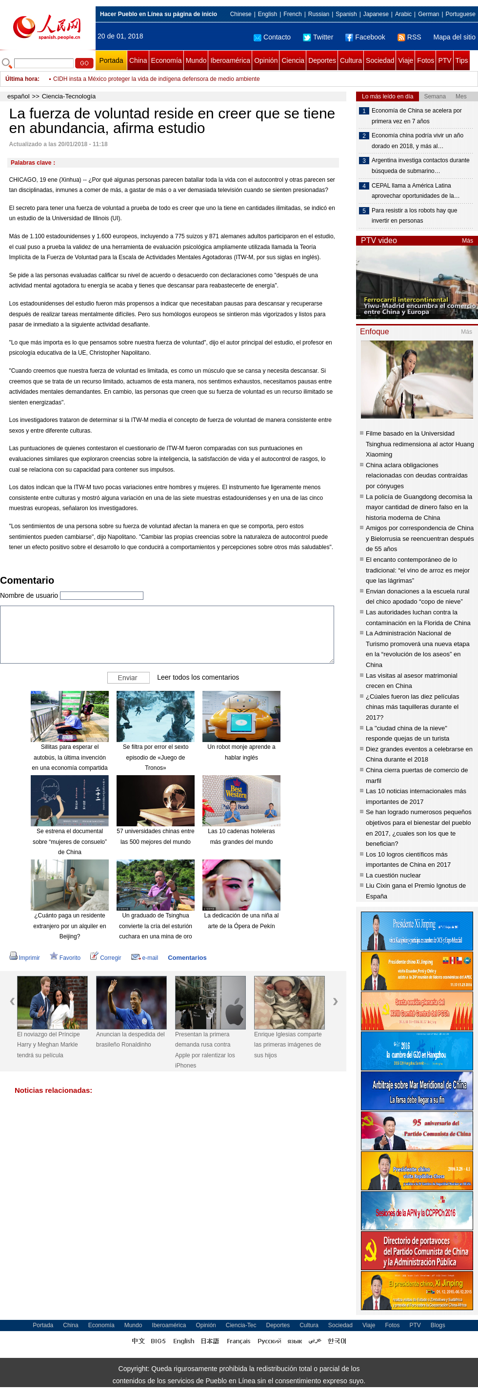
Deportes (322, 60)
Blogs (438, 1325)
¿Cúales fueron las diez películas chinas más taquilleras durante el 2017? (412, 707)
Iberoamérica (230, 60)
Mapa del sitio (455, 37)
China (138, 60)
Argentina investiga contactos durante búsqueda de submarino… (421, 165)
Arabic (403, 14)
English (267, 14)
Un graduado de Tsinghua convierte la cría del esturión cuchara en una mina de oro (155, 926)
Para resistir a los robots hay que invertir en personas (414, 216)
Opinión (266, 60)
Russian (318, 14)
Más (467, 240)
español (18, 96)
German (428, 14)
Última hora (21, 79)
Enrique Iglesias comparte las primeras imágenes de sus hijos (288, 1045)
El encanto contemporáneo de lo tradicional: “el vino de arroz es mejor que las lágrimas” (418, 570)
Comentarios (187, 957)
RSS (409, 37)
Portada (111, 60)
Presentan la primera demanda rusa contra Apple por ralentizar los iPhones (205, 1050)
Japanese (376, 14)
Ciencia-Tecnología (69, 96)
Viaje (405, 60)
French (292, 14)
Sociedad (380, 60)
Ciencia (292, 60)
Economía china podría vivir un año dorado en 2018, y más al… (417, 141)
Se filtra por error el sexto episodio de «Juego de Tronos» (156, 757)
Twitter (318, 37)
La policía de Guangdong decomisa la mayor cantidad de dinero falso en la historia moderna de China (419, 507)
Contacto (272, 37)
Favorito (65, 957)
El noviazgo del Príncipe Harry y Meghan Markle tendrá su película (48, 1045)
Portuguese (461, 14)
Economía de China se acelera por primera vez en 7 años (417, 116)
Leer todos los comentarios (198, 677)
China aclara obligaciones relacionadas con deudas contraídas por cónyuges (417, 475)
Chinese (241, 14)
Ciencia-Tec (241, 1325)
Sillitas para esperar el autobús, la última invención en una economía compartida (69, 757)
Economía (166, 60)
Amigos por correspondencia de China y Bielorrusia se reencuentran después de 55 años (420, 538)
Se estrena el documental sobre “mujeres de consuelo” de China (70, 842)
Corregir (105, 957)
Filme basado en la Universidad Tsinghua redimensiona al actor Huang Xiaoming (420, 444)
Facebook (365, 37)
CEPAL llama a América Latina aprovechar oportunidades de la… (416, 191)
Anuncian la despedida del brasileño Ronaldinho (130, 1040)
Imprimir (24, 957)
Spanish (346, 14)
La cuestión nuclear (393, 875)
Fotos (425, 60)
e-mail (145, 957)
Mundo (196, 60)
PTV (444, 60)
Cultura (351, 60)
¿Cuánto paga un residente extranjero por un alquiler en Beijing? (69, 926)
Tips (462, 60)
